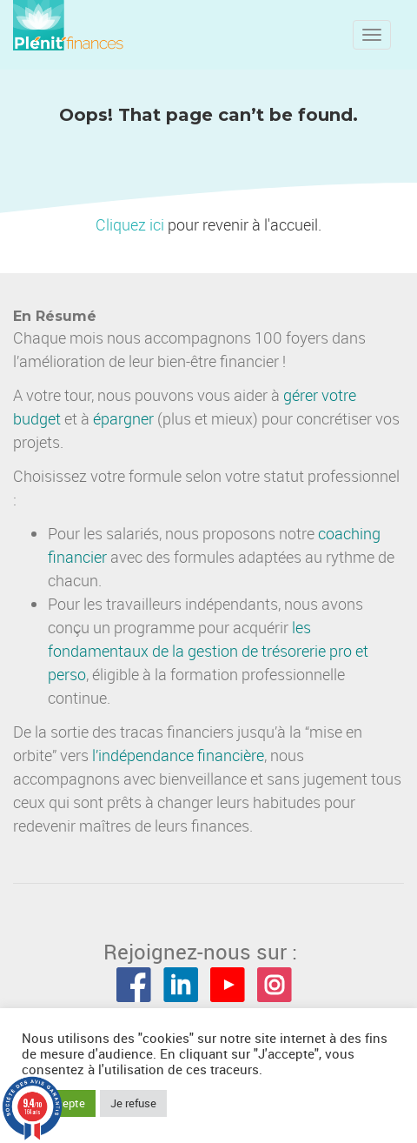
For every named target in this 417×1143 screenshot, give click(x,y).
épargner (123, 418)
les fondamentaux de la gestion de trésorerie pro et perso (208, 651)
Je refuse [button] (133, 1103)
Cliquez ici (130, 224)
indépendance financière (181, 755)
